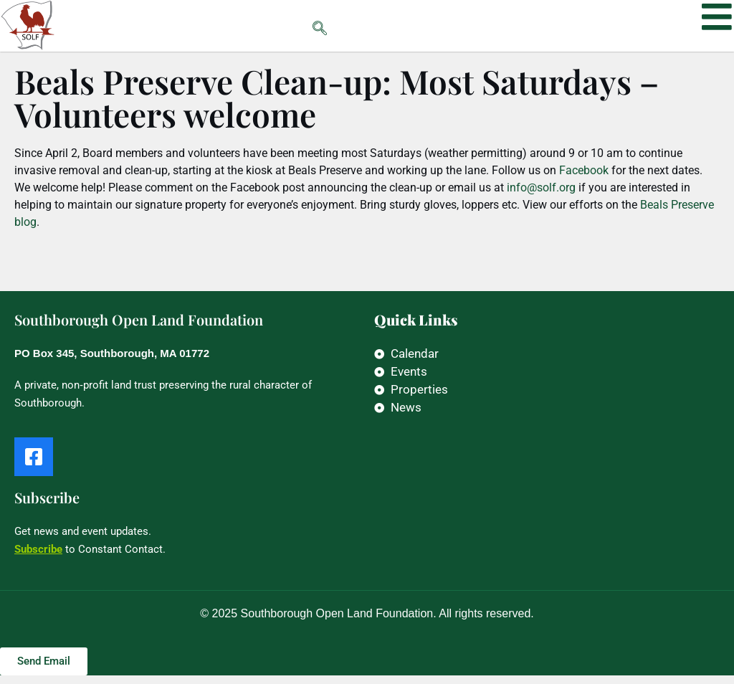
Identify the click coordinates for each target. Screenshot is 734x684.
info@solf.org (541, 196)
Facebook (584, 179)
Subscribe (38, 557)
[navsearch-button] (291, 26)
